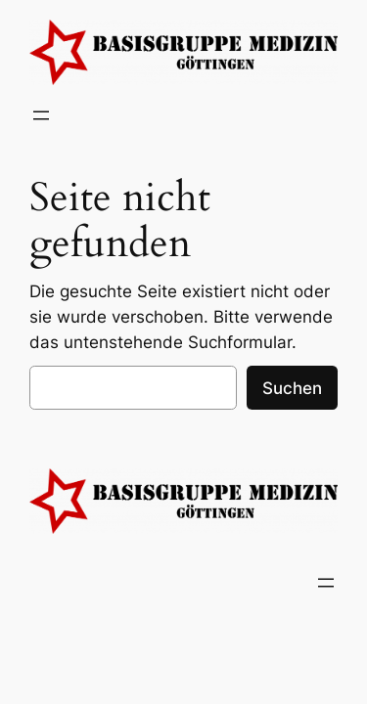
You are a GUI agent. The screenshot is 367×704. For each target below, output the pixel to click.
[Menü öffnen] (41, 115)
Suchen (292, 388)
